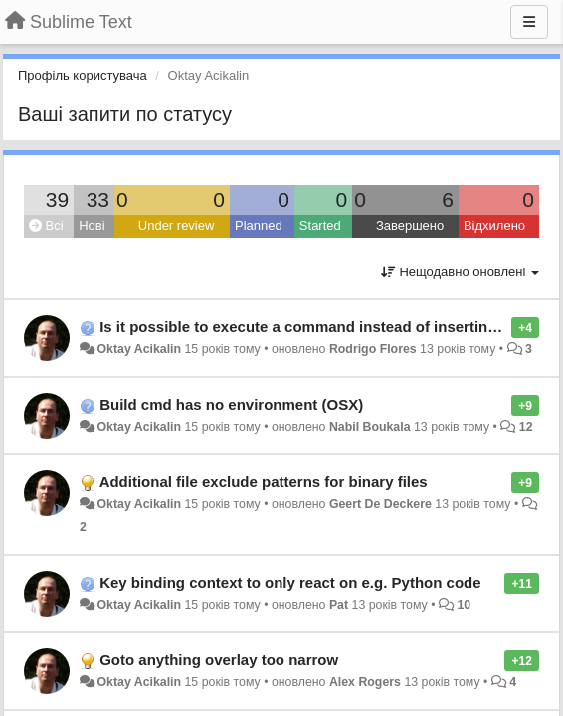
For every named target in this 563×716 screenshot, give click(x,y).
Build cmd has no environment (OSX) (231, 404)
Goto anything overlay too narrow (218, 659)
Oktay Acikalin (138, 349)
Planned (258, 225)
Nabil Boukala (370, 427)
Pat (338, 605)
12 (526, 427)
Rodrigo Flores (373, 349)
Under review (176, 225)
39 (57, 199)
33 (98, 199)
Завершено (410, 225)
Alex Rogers (365, 682)
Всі (46, 225)
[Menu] (529, 22)
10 (463, 605)
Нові (91, 225)
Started (320, 225)
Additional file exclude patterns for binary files (263, 481)
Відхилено (494, 225)
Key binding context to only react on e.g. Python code (289, 582)
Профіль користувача (82, 75)
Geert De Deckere (380, 504)
